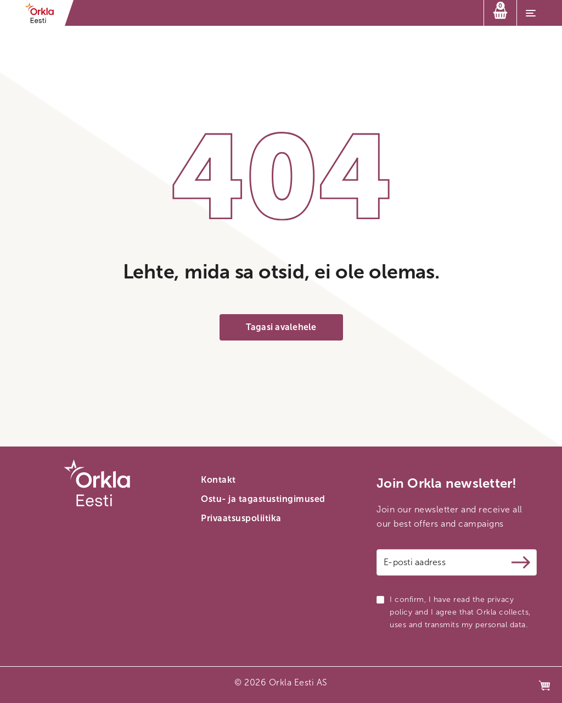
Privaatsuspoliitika (241, 518)
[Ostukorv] (500, 12)
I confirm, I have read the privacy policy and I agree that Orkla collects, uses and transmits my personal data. (460, 612)
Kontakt (218, 480)
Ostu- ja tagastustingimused (263, 499)
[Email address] (456, 562)
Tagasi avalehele (281, 327)
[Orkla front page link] (43, 13)
